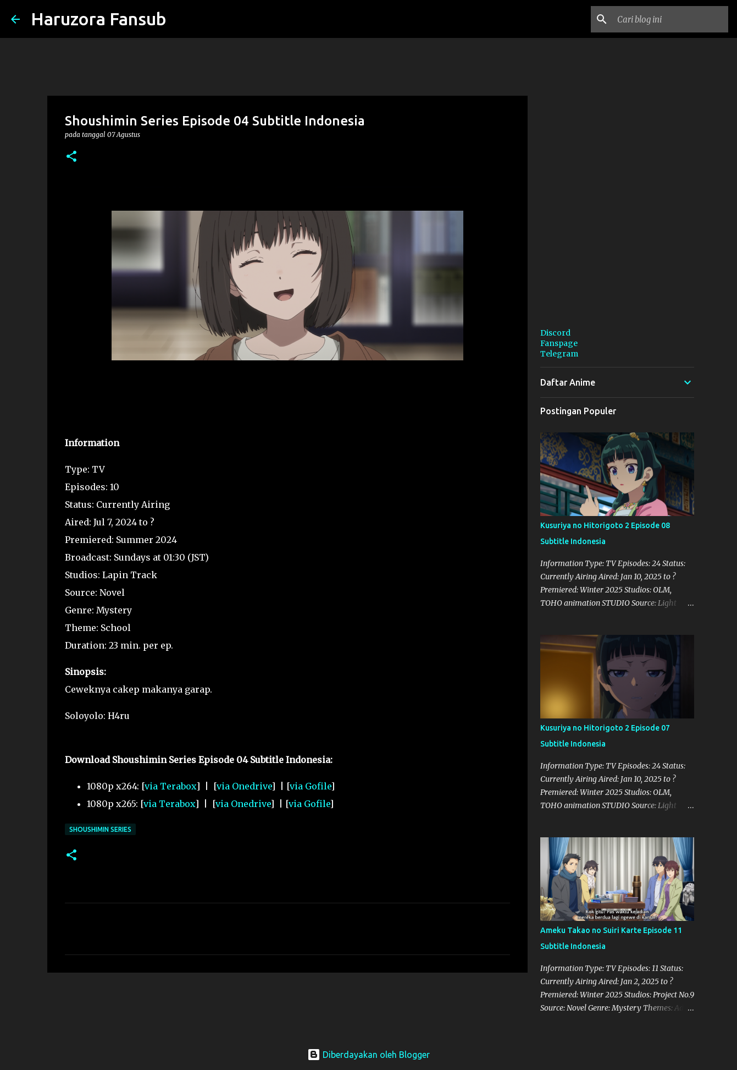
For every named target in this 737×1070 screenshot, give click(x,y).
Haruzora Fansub (99, 19)
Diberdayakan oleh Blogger (368, 1055)
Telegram (559, 354)
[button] (71, 157)
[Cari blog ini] (670, 19)
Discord (555, 333)
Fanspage (559, 343)
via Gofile (310, 786)
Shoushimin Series (100, 829)
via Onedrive (244, 786)
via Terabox (170, 786)
